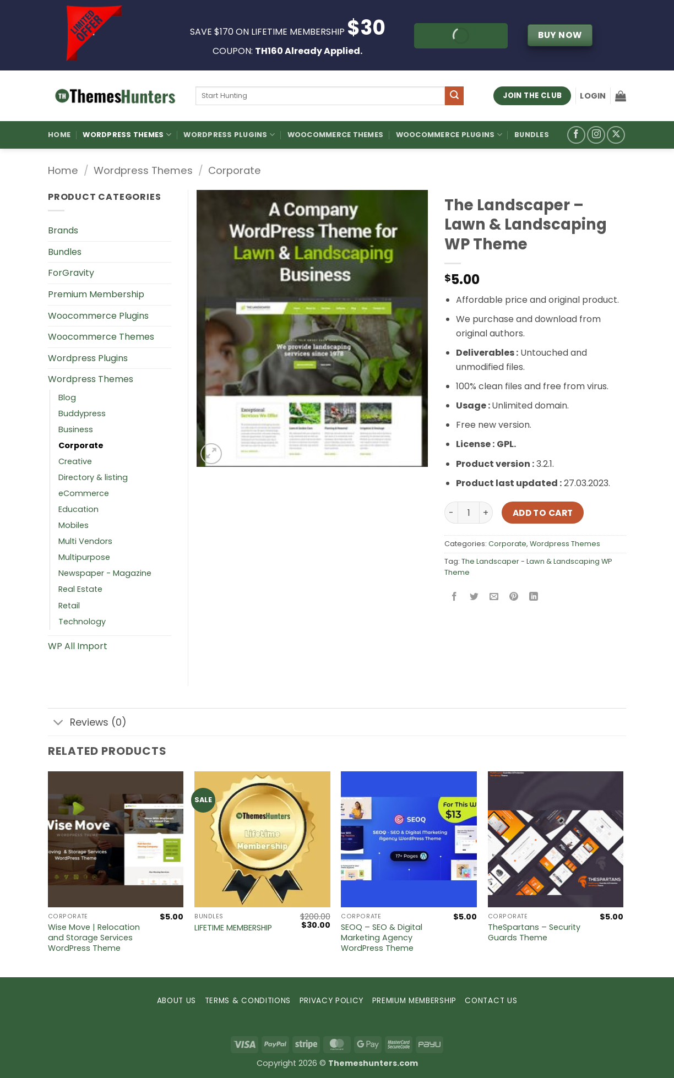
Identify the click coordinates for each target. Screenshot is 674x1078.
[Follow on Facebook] (576, 135)
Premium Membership (96, 294)
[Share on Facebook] (454, 597)
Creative (75, 461)
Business (75, 429)
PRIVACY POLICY (332, 1000)
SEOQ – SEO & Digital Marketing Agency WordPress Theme (381, 937)
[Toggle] (58, 723)
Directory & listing (93, 477)
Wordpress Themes (143, 170)
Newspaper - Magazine (104, 573)
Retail (69, 605)
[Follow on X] (616, 135)
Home (59, 134)
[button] (593, 96)
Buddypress (82, 413)
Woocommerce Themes (335, 134)
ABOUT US (176, 1000)
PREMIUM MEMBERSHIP (414, 1000)
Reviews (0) (87, 723)
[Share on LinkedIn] (534, 597)
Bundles (531, 134)
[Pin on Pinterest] (514, 597)
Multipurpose (84, 557)
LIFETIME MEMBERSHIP (233, 928)
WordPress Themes (127, 134)
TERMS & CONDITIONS (248, 1000)
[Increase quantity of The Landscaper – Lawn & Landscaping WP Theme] (486, 513)
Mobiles (73, 525)
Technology (82, 621)
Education (78, 509)
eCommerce (83, 493)
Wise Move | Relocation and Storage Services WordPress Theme (94, 937)
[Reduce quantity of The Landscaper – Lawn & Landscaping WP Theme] (451, 513)
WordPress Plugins (229, 134)
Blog (67, 397)
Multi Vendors (85, 541)
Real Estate (80, 589)
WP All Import (77, 646)
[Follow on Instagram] (596, 135)
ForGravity (71, 272)
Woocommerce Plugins (449, 134)
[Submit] (454, 95)
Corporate (234, 170)
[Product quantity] (469, 513)
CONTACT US (491, 1000)
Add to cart (543, 513)
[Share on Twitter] (474, 597)
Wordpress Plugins (88, 358)
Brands (63, 230)
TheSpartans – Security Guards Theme (534, 932)
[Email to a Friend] (494, 597)
